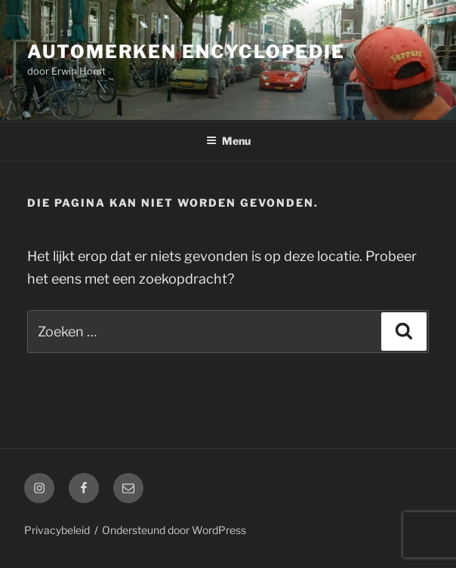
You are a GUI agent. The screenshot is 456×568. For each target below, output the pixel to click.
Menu (228, 140)
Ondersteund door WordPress (174, 529)
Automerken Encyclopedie (186, 52)
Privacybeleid (57, 529)
